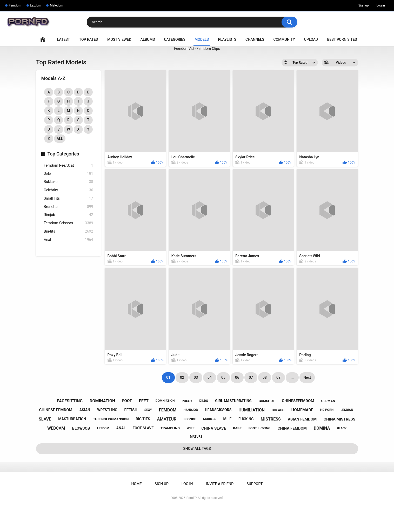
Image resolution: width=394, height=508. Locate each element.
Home (42, 39)
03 (196, 377)
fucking (246, 419)
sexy (148, 410)
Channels (254, 39)
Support (254, 484)
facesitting (70, 400)
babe (237, 428)
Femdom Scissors (68, 223)
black (342, 428)
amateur (166, 419)
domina (322, 428)
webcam (56, 428)
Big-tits (68, 231)
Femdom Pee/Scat (68, 165)
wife (191, 428)
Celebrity (68, 190)
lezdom (103, 428)
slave (45, 419)
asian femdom (302, 419)
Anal (68, 240)
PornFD (191, 498)
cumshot (267, 401)
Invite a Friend (220, 484)
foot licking (260, 428)
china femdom (292, 428)
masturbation (72, 419)
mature (196, 436)
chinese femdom (55, 410)
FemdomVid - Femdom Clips (197, 48)
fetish (130, 410)
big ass (278, 410)
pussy (187, 401)
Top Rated (88, 39)
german (328, 401)
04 (210, 377)
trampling (170, 428)
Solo (68, 173)
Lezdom (35, 5)
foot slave (143, 428)
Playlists (227, 39)
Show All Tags (197, 448)
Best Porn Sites (342, 39)
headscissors (218, 410)
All (60, 139)
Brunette (68, 207)
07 (251, 377)
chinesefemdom (298, 400)
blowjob (81, 428)
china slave (214, 428)
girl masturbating (233, 401)
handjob (190, 410)
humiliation (251, 410)
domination (102, 400)
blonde (189, 419)
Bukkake (68, 182)
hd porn (326, 410)
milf (227, 419)
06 (237, 377)
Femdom (15, 5)
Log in (380, 5)
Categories (174, 39)
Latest (63, 39)
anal (120, 428)
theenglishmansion (111, 419)
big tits (143, 419)
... (292, 377)
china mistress (339, 419)
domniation (165, 401)
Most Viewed (119, 39)
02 (182, 377)
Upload (311, 39)
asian (84, 410)
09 (278, 377)
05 (223, 377)
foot (127, 400)
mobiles (209, 419)
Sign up (363, 5)
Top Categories (63, 154)
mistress (271, 419)
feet (144, 400)
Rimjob (68, 215)
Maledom (56, 5)
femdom (167, 410)
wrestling (107, 410)
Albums (148, 39)
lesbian (346, 410)
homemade (302, 410)
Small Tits (68, 198)
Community (284, 39)
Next (307, 377)
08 (265, 377)
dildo (203, 401)
